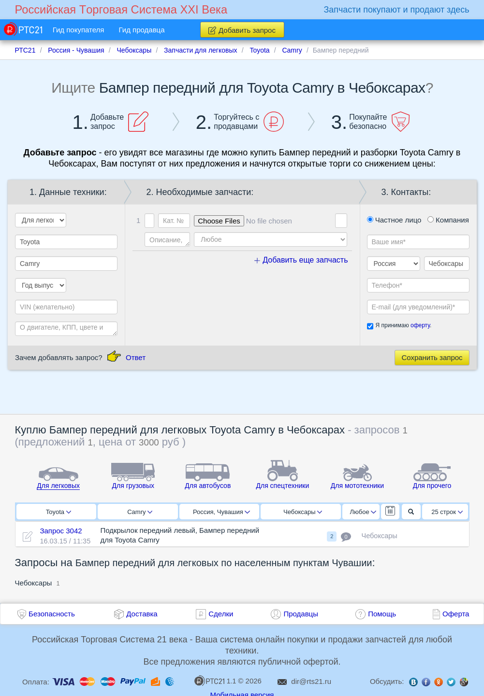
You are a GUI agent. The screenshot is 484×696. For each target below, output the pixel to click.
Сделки (220, 614)
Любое (363, 511)
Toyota (58, 511)
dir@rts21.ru (311, 681)
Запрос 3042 (61, 531)
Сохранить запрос (431, 357)
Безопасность (52, 614)
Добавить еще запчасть (301, 260)
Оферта (455, 614)
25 (447, 511)
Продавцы (300, 614)
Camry (139, 511)
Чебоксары (302, 511)
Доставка (141, 614)
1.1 (215, 680)
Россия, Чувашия (221, 511)
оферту (420, 325)
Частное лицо (394, 220)
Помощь (382, 614)
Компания (448, 220)
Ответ (136, 357)
